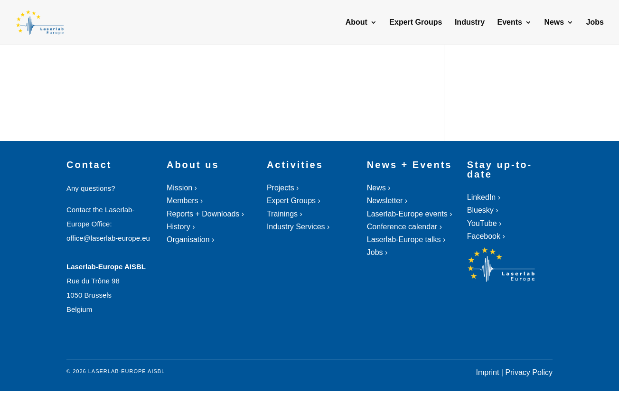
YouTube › (484, 223)
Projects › (283, 188)
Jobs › (377, 252)
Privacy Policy (529, 372)
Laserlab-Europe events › (409, 214)
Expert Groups (415, 22)
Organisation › (191, 239)
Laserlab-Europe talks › (406, 239)
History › (181, 227)
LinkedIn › (483, 197)
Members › (185, 201)
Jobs (595, 22)
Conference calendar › (404, 227)
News (554, 22)
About (356, 22)
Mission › (182, 188)
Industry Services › (298, 227)
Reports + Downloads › (205, 214)
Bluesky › (482, 210)
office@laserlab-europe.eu (108, 238)
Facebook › (486, 236)
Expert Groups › (293, 201)
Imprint (487, 372)
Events (509, 22)
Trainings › (284, 214)
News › (379, 188)
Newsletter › (387, 201)
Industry (470, 22)
